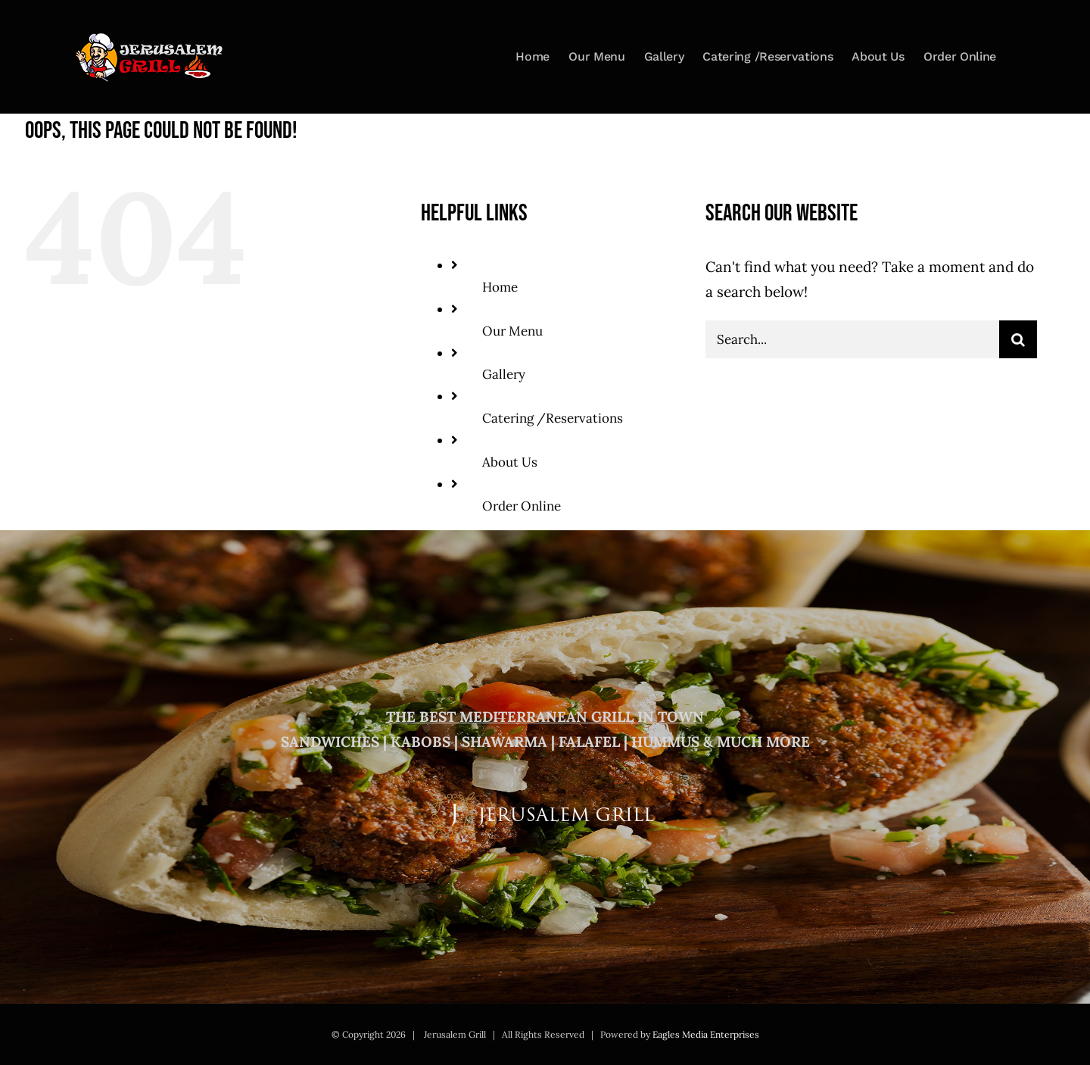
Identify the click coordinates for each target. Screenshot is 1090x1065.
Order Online (521, 506)
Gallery (503, 374)
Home (500, 287)
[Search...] (852, 339)
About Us (509, 462)
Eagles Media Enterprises (705, 1034)
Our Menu (512, 331)
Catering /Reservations (552, 418)
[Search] (1018, 339)
